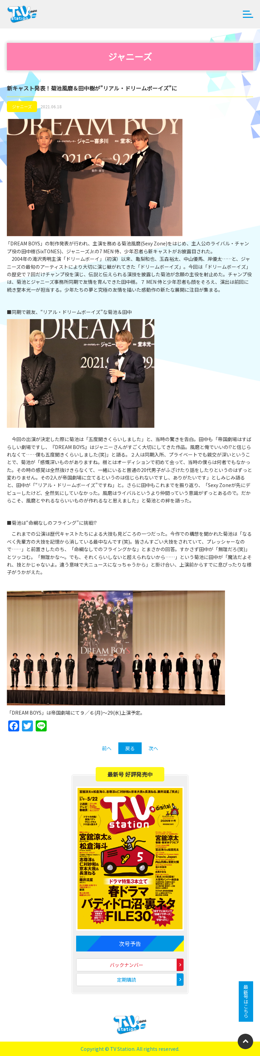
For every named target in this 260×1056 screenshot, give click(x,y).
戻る (130, 748)
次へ (153, 748)
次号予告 (130, 943)
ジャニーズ (22, 106)
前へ (106, 748)
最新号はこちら (246, 1001)
